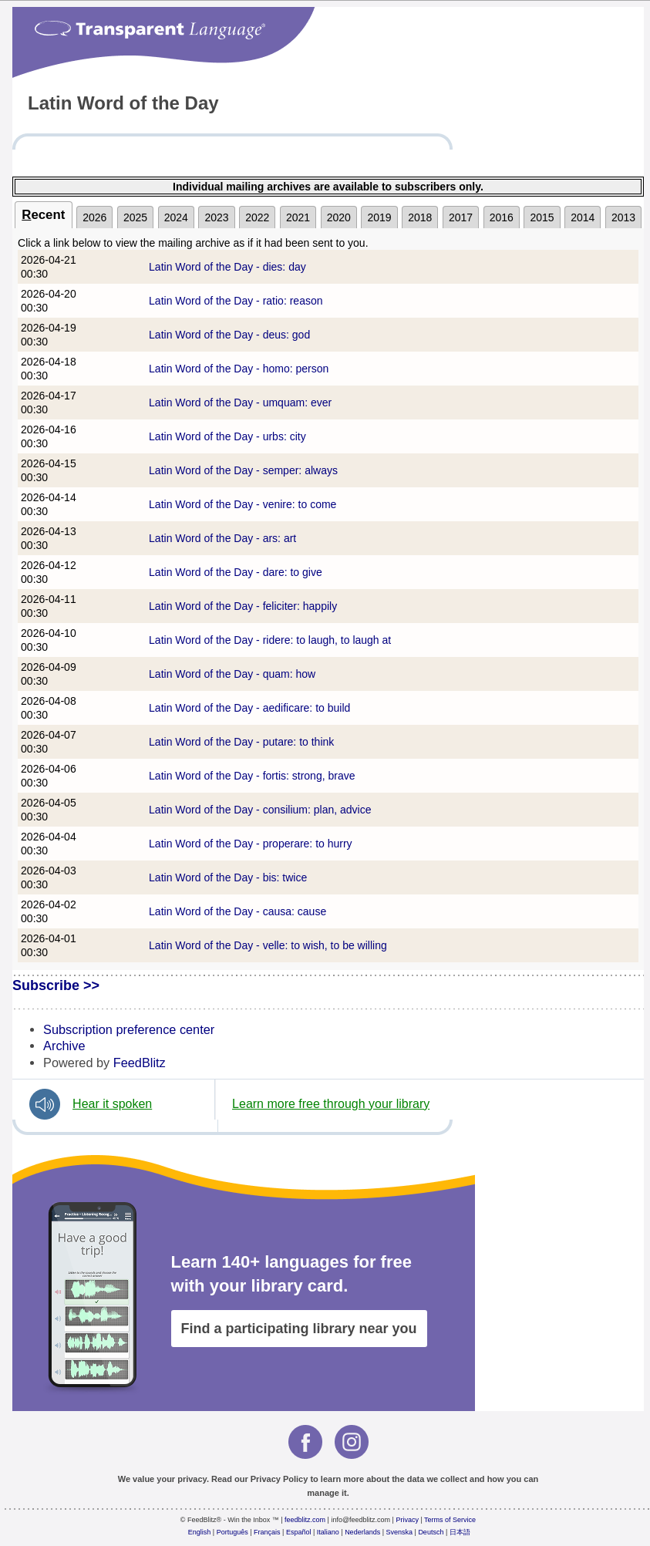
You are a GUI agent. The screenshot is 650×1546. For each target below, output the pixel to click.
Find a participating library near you (299, 1328)
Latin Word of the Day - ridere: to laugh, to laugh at (270, 640)
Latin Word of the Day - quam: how (232, 674)
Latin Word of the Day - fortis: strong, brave (252, 776)
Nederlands (362, 1532)
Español (299, 1532)
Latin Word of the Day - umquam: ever (240, 402)
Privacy (407, 1520)
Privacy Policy (279, 1479)
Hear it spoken (112, 1103)
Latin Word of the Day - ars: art (222, 538)
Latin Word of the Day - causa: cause (237, 911)
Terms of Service (450, 1520)
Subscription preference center (128, 1029)
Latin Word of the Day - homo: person (238, 368)
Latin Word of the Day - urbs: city (227, 436)
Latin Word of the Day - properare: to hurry (250, 843)
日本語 (460, 1532)
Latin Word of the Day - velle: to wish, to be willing (268, 945)
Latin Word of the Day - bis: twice (228, 877)
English (199, 1532)
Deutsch (430, 1532)
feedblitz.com (305, 1520)
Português (232, 1532)
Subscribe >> (55, 985)
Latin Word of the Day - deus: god (229, 334)
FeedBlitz (139, 1062)
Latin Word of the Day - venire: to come (242, 504)
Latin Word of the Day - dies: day (227, 267)
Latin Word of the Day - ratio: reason (235, 301)
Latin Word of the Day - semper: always (243, 470)
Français (267, 1532)
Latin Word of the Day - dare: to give (235, 572)
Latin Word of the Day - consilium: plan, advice (260, 809)
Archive (64, 1046)
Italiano (328, 1532)
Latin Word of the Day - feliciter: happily (243, 606)
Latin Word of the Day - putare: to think (241, 742)
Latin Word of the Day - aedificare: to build (249, 708)
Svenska (399, 1532)
